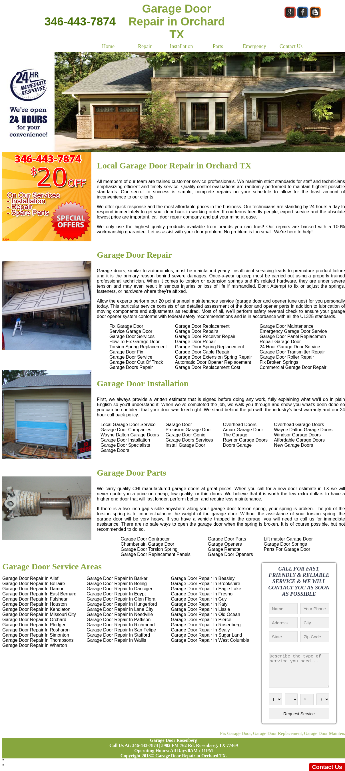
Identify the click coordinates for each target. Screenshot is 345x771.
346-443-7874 (80, 21)
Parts (218, 46)
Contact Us (291, 46)
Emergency (254, 46)
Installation (181, 46)
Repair (145, 46)
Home (108, 46)
